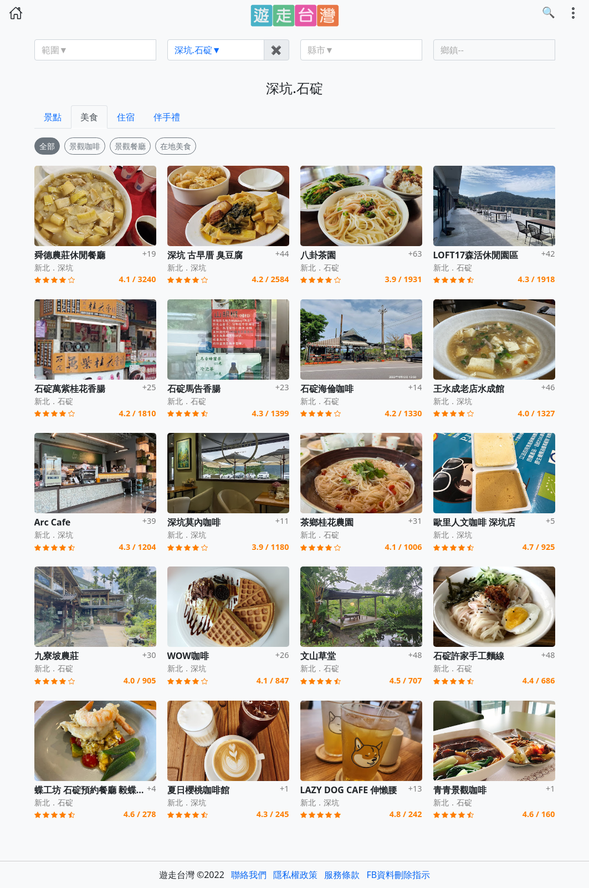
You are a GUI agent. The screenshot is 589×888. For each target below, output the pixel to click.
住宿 (126, 117)
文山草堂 (318, 656)
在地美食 (175, 146)
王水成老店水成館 (468, 388)
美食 (89, 117)
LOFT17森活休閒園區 (476, 255)
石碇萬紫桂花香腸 (69, 388)
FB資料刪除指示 (399, 875)
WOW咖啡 (188, 656)
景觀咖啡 (84, 146)
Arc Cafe (52, 522)
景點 (53, 117)
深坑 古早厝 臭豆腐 (205, 255)
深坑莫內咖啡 (194, 522)
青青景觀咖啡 (459, 790)
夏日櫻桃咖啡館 (198, 790)
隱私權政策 (295, 875)
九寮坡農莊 (56, 656)
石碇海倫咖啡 (327, 388)
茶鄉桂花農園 (327, 522)
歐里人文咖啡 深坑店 (474, 522)
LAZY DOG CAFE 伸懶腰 (348, 790)
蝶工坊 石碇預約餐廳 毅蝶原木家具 (103, 790)
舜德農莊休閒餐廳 (69, 255)
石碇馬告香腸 (194, 388)
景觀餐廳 (130, 146)
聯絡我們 (249, 875)
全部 (47, 146)
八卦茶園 (318, 255)
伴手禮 (166, 117)
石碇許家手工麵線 (468, 656)
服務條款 (342, 875)
